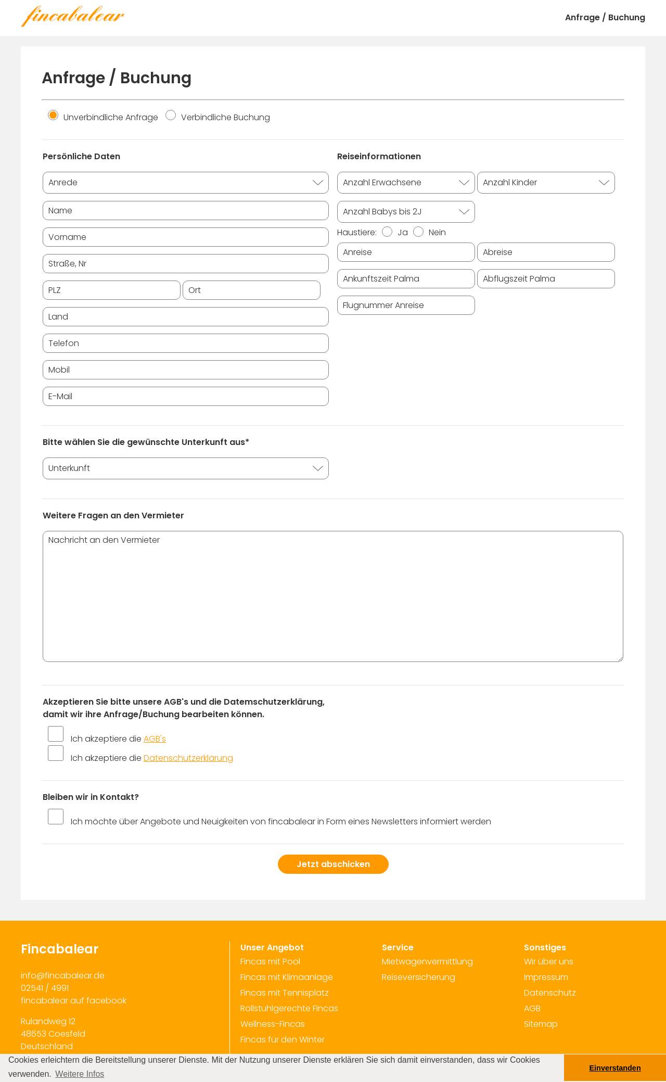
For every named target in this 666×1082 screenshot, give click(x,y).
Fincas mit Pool (270, 962)
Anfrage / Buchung (605, 17)
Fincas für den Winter (282, 1040)
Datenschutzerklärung (188, 758)
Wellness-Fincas (272, 1024)
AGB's (155, 739)
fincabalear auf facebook (73, 1001)
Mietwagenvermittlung (427, 962)
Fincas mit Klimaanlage (286, 977)
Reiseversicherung (418, 977)
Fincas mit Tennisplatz (284, 993)
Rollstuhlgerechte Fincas (289, 1008)
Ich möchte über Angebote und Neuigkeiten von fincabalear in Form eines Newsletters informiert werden (281, 822)
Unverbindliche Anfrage (103, 117)
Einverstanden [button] (615, 1068)
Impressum (546, 977)
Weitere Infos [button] (79, 1074)
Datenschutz (550, 993)
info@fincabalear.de (63, 976)
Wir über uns (548, 962)
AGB (532, 1008)
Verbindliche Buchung (217, 117)
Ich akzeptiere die (118, 739)
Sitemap (541, 1024)
